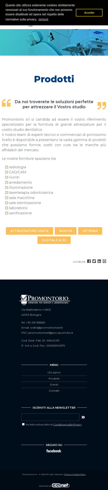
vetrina (90, 231)
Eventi (54, 384)
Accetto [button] (89, 12)
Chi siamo (54, 372)
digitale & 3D (54, 240)
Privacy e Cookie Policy (75, 474)
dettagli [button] (43, 19)
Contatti (54, 390)
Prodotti (54, 378)
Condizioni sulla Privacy (67, 424)
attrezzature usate (29, 231)
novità (65, 231)
